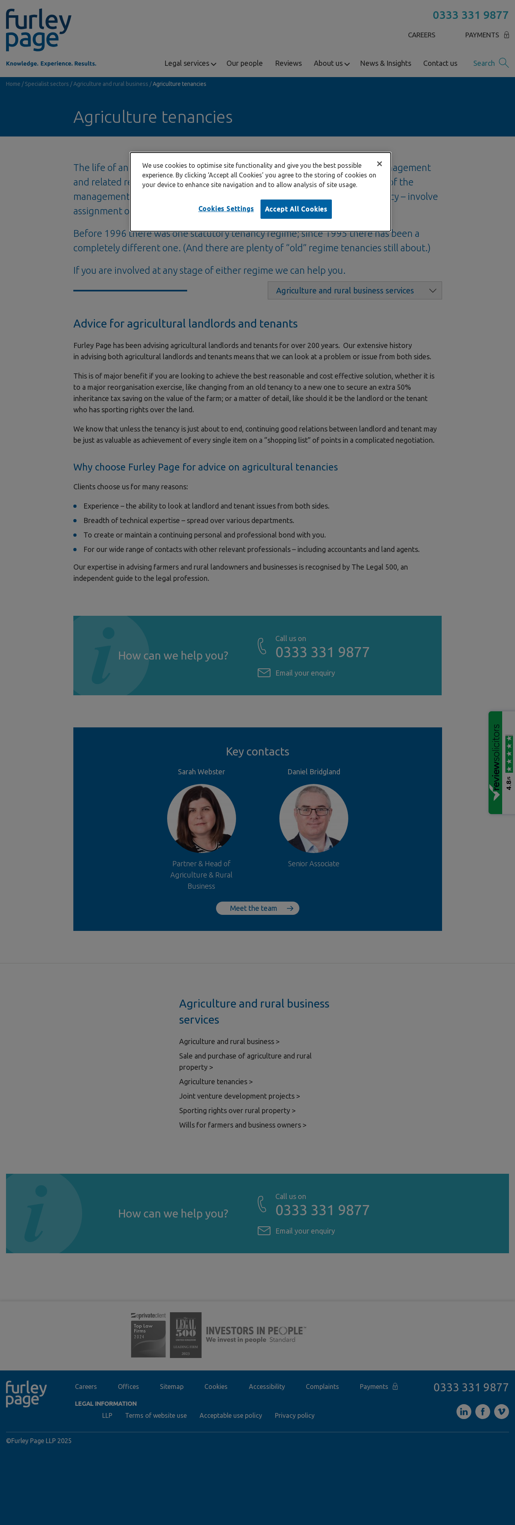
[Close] (379, 164)
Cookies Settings (226, 208)
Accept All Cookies (296, 209)
